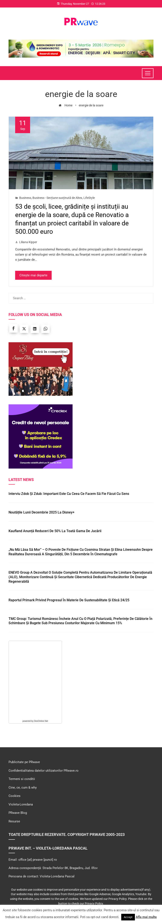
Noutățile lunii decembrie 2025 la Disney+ (41, 512)
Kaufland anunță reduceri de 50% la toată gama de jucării (55, 531)
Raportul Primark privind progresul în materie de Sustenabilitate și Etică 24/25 (69, 600)
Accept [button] (128, 917)
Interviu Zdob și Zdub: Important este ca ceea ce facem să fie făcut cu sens (69, 494)
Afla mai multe (146, 917)
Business (25, 197)
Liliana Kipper (26, 242)
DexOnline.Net (41, 721)
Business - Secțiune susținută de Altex (57, 197)
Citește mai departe (33, 275)
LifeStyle (89, 197)
